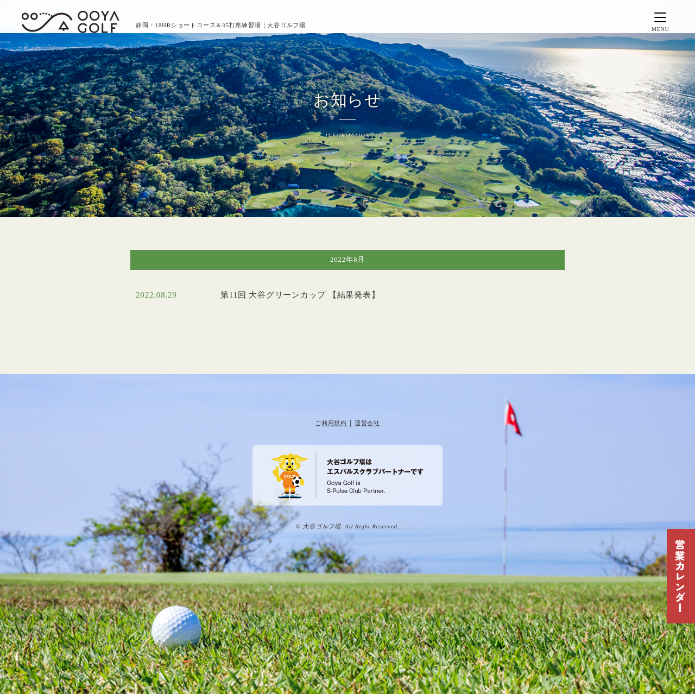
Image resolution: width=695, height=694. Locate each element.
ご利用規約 (331, 423)
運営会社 (367, 423)
